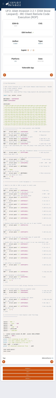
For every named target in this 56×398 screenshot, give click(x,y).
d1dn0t (15, 43)
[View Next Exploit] (51, 74)
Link (52, 358)
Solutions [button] (27, 378)
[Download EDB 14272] (28, 50)
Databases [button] (27, 368)
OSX (15, 61)
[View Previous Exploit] (4, 74)
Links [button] (27, 371)
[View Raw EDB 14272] (34, 50)
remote (40, 43)
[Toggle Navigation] (3, 4)
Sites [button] (27, 375)
